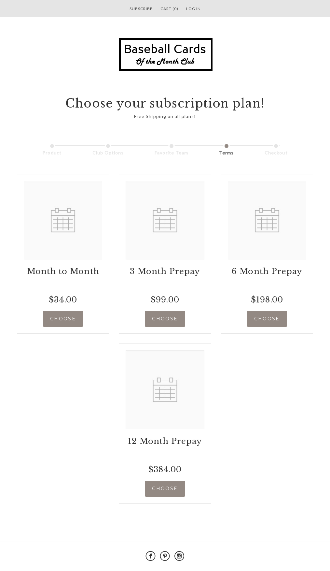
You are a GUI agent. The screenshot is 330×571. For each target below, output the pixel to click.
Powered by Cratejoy (267, 556)
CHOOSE (63, 319)
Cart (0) (169, 8)
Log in (193, 8)
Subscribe (141, 8)
